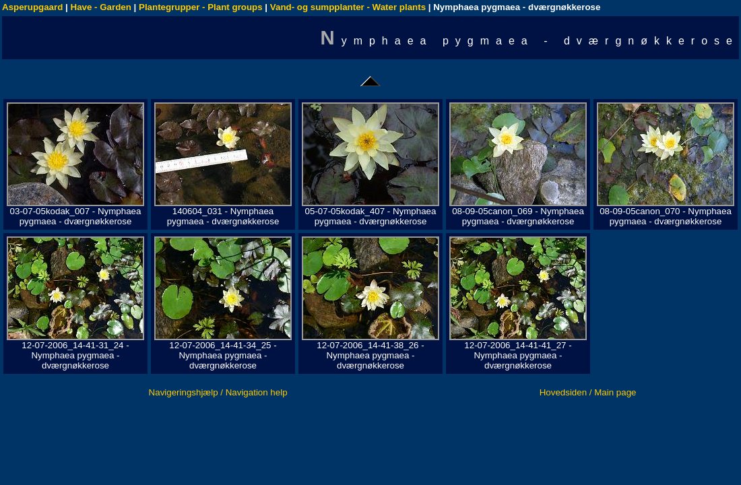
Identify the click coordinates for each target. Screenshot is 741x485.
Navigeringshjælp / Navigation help (218, 392)
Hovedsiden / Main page (588, 392)
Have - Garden (101, 7)
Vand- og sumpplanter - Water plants (348, 7)
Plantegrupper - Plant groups (201, 7)
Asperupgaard (32, 7)
